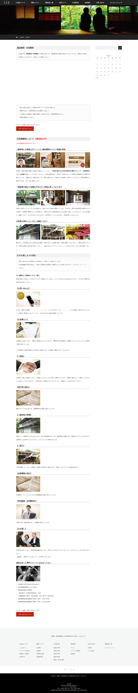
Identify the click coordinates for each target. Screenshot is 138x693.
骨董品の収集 (56, 650)
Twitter (64, 668)
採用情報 (72, 653)
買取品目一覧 (49, 2)
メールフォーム (65, 310)
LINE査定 (89, 648)
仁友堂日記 (75, 2)
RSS (73, 668)
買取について (35, 2)
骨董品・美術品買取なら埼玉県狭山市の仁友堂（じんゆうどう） (69, 636)
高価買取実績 (39, 656)
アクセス (72, 648)
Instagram (70, 668)
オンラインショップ (116, 2)
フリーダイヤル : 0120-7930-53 (39, 310)
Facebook (67, 668)
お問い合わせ (100, 2)
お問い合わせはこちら (25, 129)
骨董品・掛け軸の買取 (58, 659)
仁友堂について (20, 2)
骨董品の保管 (56, 656)
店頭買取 (38, 650)
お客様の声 (21, 656)
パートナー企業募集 (75, 650)
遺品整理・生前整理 (23, 653)
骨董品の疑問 (56, 648)
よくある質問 (90, 650)
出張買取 (38, 648)
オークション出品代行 (24, 650)
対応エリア (62, 2)
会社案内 (87, 2)
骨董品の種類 (56, 653)
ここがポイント (22, 648)
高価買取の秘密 (39, 653)
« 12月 (96, 77)
